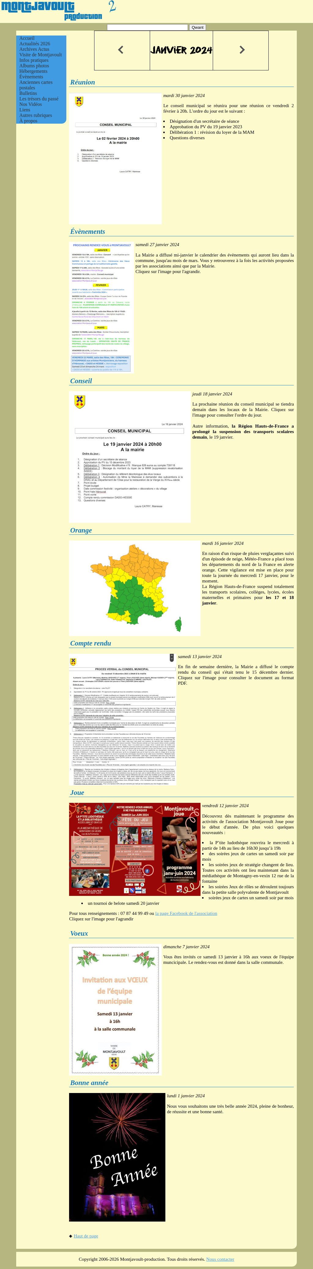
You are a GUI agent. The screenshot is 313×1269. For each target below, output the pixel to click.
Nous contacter (220, 1259)
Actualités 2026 (34, 43)
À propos (28, 120)
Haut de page (83, 1235)
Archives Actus (34, 49)
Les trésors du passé (38, 98)
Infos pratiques (33, 60)
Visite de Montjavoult (40, 54)
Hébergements (33, 71)
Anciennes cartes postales (36, 85)
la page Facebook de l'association (186, 913)
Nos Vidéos (30, 104)
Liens (24, 109)
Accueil (27, 38)
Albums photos (34, 65)
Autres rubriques (35, 115)
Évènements (31, 76)
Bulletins (28, 93)
